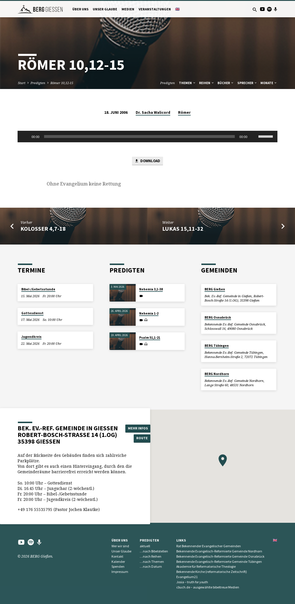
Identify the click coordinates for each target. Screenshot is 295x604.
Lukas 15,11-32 (182, 229)
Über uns (80, 9)
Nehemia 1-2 (148, 313)
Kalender (118, 561)
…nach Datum (151, 567)
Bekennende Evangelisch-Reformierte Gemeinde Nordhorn (219, 551)
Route (139, 438)
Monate (268, 83)
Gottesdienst (32, 313)
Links (181, 540)
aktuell (145, 546)
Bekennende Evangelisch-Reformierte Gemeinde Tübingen (219, 561)
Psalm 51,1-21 (149, 338)
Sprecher (247, 83)
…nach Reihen (150, 556)
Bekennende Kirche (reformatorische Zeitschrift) (211, 572)
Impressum (119, 572)
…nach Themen (152, 561)
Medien (128, 9)
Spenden (117, 567)
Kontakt (117, 556)
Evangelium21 (187, 577)
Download (147, 161)
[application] (147, 136)
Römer (184, 112)
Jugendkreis (31, 337)
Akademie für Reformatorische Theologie (206, 567)
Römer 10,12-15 (61, 83)
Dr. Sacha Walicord (153, 112)
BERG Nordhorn (217, 374)
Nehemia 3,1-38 (151, 289)
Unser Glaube (105, 9)
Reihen (206, 83)
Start (21, 83)
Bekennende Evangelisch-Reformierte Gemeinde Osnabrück (220, 556)
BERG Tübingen (217, 346)
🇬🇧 (177, 9)
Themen (187, 83)
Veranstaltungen (155, 9)
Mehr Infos (138, 428)
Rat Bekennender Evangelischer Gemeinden (208, 546)
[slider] (139, 136)
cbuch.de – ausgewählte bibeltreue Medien (207, 587)
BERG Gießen (215, 289)
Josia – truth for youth (192, 582)
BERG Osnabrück (218, 318)
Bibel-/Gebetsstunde (38, 289)
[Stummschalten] (254, 136)
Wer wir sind (120, 546)
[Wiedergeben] (25, 136)
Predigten (38, 83)
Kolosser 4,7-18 (43, 229)
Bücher (226, 83)
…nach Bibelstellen (154, 551)
